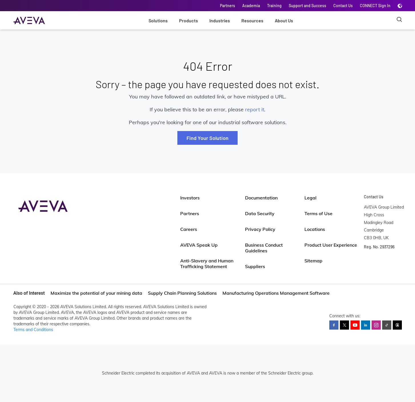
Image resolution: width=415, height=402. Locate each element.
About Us (284, 20)
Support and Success (307, 5)
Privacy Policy (260, 229)
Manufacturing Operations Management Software (276, 293)
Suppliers (255, 266)
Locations (314, 229)
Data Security (259, 213)
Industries (219, 20)
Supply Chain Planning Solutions (182, 293)
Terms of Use (318, 213)
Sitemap (313, 261)
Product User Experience (330, 245)
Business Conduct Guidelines (264, 248)
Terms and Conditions (33, 329)
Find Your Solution (207, 138)
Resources (252, 20)
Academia (251, 5)
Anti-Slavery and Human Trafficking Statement (206, 263)
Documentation (261, 198)
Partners (227, 5)
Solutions (158, 20)
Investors (190, 198)
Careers (188, 229)
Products (188, 20)
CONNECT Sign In (375, 5)
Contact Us (343, 5)
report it (254, 109)
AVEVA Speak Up (199, 245)
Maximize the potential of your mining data (96, 293)
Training (274, 5)
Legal (310, 198)
